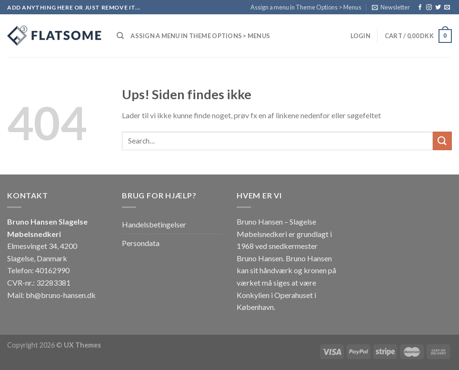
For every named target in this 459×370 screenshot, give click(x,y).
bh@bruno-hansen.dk (61, 294)
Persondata (141, 242)
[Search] (120, 36)
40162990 (52, 270)
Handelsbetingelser (154, 224)
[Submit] (442, 141)
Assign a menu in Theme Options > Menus (305, 7)
